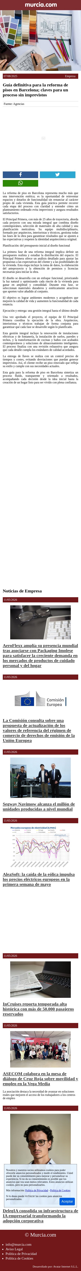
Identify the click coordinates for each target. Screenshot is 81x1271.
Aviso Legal (14, 1249)
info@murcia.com (19, 1244)
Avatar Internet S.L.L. (65, 1266)
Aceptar (67, 1201)
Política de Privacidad (21, 1254)
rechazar (30, 1196)
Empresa (70, 76)
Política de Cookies (19, 1258)
